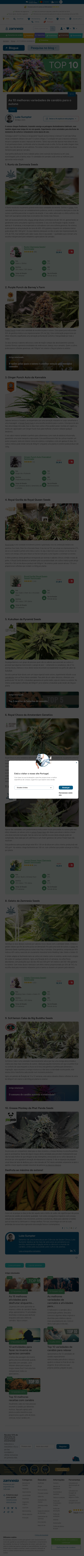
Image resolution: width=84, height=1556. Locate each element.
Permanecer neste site (65, 793)
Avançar (66, 787)
